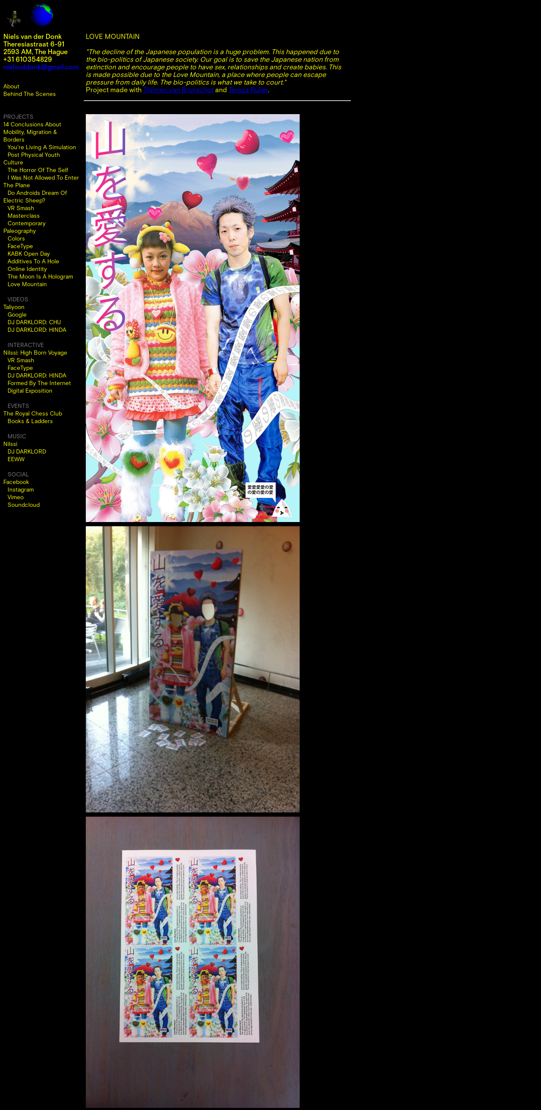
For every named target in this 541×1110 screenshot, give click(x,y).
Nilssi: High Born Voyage (35, 352)
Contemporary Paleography (24, 227)
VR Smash (21, 208)
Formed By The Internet (39, 383)
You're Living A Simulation (42, 147)
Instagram (21, 489)
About (11, 86)
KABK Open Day (29, 253)
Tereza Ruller (248, 89)
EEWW (16, 459)
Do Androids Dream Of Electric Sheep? (35, 196)
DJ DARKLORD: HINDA (37, 329)
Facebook (16, 481)
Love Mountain (27, 284)
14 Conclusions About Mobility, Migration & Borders (32, 132)
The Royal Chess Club (32, 413)
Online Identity (27, 268)
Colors (16, 238)
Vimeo (16, 497)
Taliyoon (14, 306)
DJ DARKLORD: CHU (34, 322)
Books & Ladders (30, 421)
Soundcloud (24, 504)
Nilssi (10, 443)
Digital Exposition (30, 390)
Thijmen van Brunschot (178, 89)
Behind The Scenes (29, 93)
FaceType (20, 246)
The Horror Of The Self (38, 170)
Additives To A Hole (33, 261)
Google (17, 314)
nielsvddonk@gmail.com (41, 67)
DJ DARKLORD (27, 451)
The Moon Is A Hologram (40, 276)
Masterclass (24, 215)
